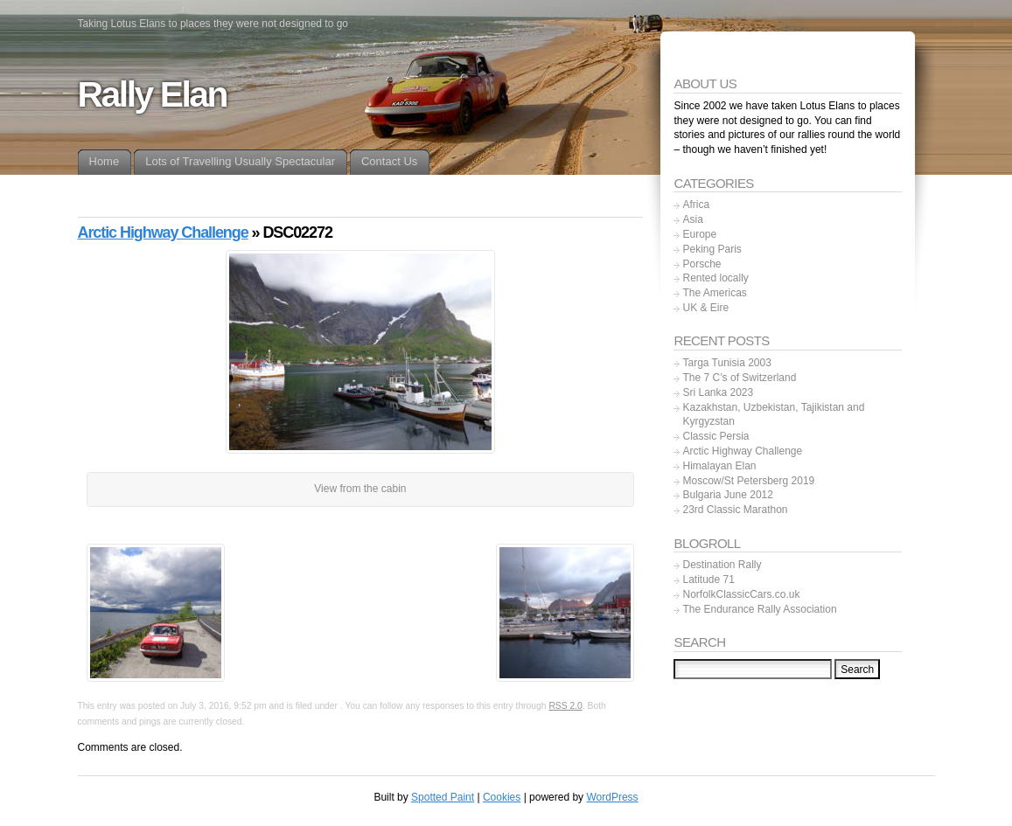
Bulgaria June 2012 (727, 495)
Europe (699, 234)
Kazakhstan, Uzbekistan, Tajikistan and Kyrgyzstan (773, 414)
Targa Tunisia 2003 (726, 363)
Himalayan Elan (719, 466)
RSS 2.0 (565, 706)
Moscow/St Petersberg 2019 (748, 481)
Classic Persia (715, 436)
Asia (692, 219)
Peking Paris (711, 249)
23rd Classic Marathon (734, 509)
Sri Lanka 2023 (717, 392)
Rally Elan (152, 94)
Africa (695, 204)
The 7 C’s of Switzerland (739, 377)
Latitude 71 (708, 579)
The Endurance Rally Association (759, 609)
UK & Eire (705, 308)
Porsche (701, 264)
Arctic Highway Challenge (163, 232)
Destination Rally (721, 565)
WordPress (612, 797)
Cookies (501, 797)
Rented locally (715, 278)
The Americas (714, 293)
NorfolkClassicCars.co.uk (740, 594)
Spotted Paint (442, 797)
